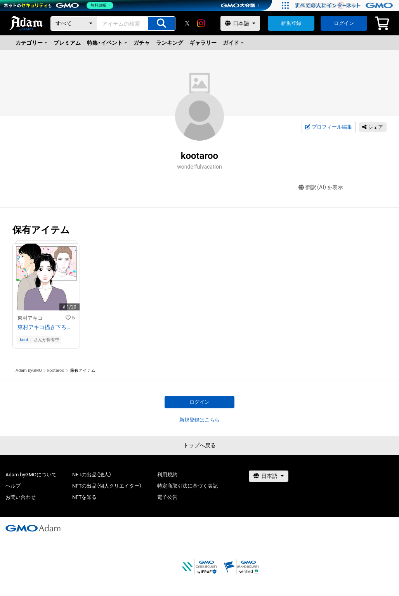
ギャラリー (203, 42)
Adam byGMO (29, 370)
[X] (187, 23)
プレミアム (67, 43)
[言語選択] (240, 23)
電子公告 (167, 497)
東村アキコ (30, 318)
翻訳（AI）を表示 (320, 187)
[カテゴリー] (73, 23)
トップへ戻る (199, 445)
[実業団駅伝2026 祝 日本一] (345, 5)
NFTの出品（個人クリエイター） (107, 486)
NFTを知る (84, 497)
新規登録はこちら (199, 420)
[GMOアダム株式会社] (33, 528)
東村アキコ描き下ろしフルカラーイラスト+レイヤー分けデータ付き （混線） (46, 327)
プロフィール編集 (328, 127)
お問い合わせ (20, 497)
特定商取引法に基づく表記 (187, 486)
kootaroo (26, 340)
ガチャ (142, 43)
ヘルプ (13, 486)
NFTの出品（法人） (91, 474)
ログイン (344, 23)
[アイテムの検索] (161, 23)
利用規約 (167, 474)
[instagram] (201, 23)
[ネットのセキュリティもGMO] (59, 5)
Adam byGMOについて (31, 474)
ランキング (169, 42)
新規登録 (291, 23)
